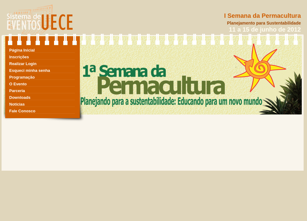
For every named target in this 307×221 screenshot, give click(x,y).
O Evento (18, 84)
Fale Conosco (22, 111)
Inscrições (19, 57)
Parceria (17, 90)
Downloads (19, 97)
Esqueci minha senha (29, 70)
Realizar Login (23, 63)
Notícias (17, 104)
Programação (22, 77)
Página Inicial (22, 50)
